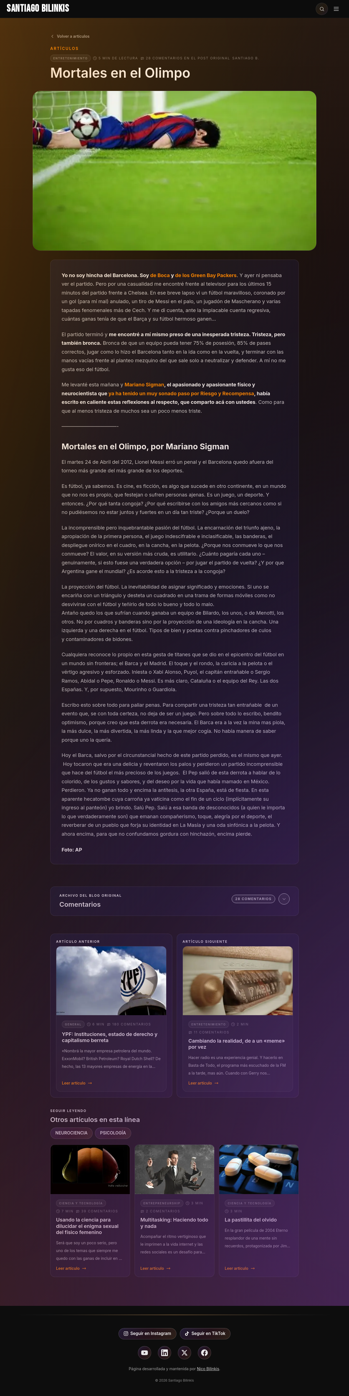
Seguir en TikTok (205, 1333)
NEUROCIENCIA (71, 1133)
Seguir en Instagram (147, 1333)
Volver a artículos (70, 36)
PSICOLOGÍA (113, 1133)
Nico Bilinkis (208, 1368)
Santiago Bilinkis (38, 9)
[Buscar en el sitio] (322, 9)
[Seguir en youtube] (144, 1352)
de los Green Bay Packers (206, 275)
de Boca (160, 275)
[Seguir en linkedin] (164, 1352)
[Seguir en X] (184, 1352)
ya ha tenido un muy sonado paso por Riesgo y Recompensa (181, 393)
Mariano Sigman (144, 384)
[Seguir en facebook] (204, 1352)
